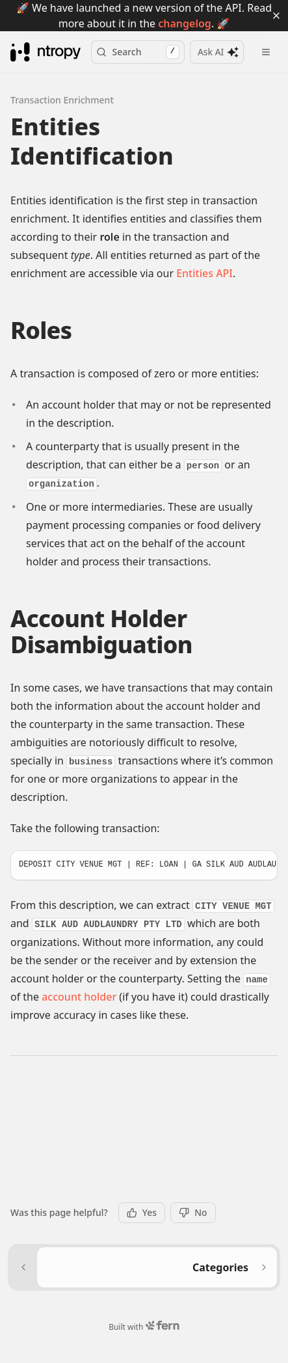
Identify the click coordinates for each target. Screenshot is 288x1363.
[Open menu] (266, 35)
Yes (142, 1212)
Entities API (204, 257)
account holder (79, 981)
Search (137, 36)
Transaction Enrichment (62, 83)
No (193, 1212)
